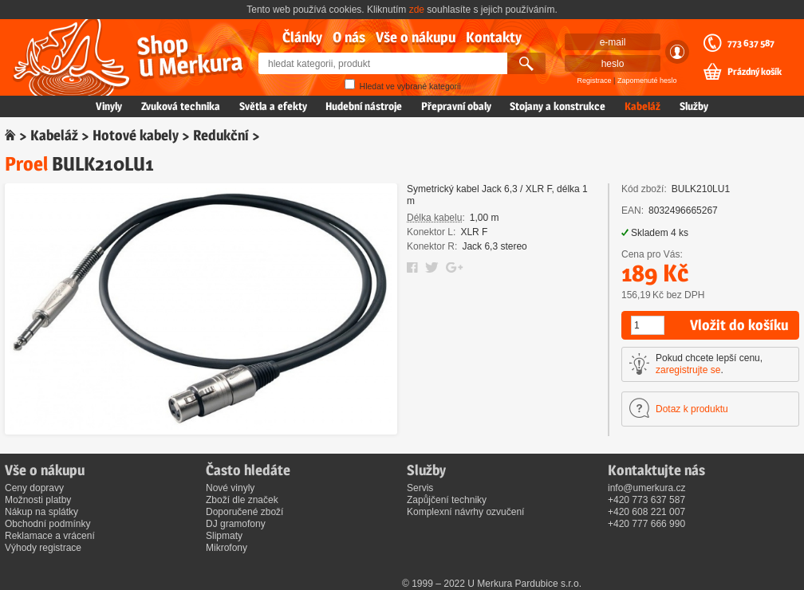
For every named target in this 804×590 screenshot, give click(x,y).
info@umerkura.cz (647, 488)
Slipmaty (224, 535)
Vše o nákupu (415, 37)
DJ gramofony (236, 523)
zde (416, 9)
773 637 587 (750, 43)
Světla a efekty (273, 106)
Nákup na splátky (41, 511)
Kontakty (494, 37)
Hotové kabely (136, 135)
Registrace (594, 81)
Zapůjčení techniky (447, 499)
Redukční (221, 135)
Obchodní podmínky (47, 523)
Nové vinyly (230, 488)
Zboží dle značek (242, 499)
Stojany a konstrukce (557, 106)
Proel (26, 163)
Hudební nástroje (363, 106)
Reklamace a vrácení (50, 535)
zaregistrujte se (688, 370)
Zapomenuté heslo (647, 81)
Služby (694, 106)
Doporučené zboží (244, 511)
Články (302, 37)
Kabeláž (642, 106)
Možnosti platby (38, 499)
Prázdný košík (754, 72)
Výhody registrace (43, 547)
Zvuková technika (180, 106)
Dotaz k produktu (692, 409)
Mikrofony (226, 547)
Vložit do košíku (739, 325)
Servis (420, 488)
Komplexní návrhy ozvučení (465, 511)
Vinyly (109, 106)
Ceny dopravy (34, 488)
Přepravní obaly (456, 106)
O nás (349, 37)
